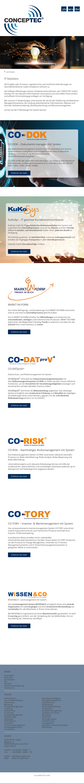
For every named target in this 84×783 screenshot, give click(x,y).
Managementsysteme (51, 700)
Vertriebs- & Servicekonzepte (55, 725)
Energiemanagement (13, 715)
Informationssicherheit (10, 722)
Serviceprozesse (49, 719)
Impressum (9, 688)
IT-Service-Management (14, 725)
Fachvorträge (10, 717)
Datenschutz (9, 710)
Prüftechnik (22, 657)
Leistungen (9, 675)
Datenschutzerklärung (14, 685)
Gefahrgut (8, 719)
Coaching (8, 708)
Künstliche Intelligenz (51, 698)
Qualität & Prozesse (50, 712)
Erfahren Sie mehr (19, 173)
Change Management (13, 706)
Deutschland (9, 746)
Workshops (47, 727)
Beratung (8, 704)
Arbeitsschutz (10, 698)
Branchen (75, 657)
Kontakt (7, 683)
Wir (5, 681)
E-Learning (9, 712)
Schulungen (9, 679)
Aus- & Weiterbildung (13, 700)
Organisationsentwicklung (48, 703)
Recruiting (46, 715)
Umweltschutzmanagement (48, 722)
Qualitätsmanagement (52, 710)
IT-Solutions (9, 729)
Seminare (46, 717)
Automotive (9, 702)
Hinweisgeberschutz (13, 727)
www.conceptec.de (20, 758)
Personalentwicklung (51, 706)
